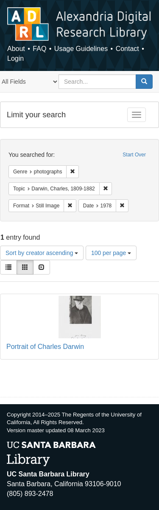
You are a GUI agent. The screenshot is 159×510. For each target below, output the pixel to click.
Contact (127, 48)
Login (15, 58)
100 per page (111, 252)
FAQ (39, 48)
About (16, 48)
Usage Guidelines (81, 48)
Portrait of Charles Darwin (45, 346)
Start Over (134, 155)
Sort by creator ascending (42, 252)
